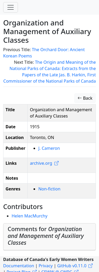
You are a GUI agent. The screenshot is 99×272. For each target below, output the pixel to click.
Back (85, 98)
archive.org (41, 163)
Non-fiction (49, 189)
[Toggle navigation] (10, 7)
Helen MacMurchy (30, 216)
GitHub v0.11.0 (72, 266)
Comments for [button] (46, 235)
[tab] (49, 236)
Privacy (46, 266)
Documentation (18, 266)
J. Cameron (49, 148)
